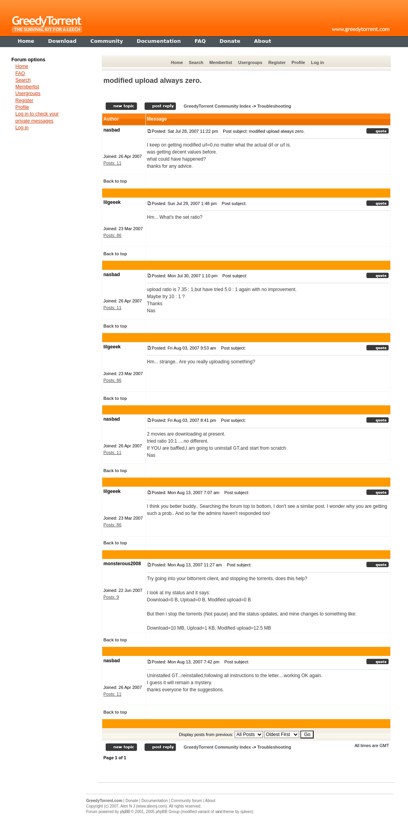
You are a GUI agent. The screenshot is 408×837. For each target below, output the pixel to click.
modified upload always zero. (152, 80)
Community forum (186, 801)
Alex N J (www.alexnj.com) (143, 806)
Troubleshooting (274, 106)
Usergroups (250, 62)
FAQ (20, 73)
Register (277, 62)
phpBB (125, 812)
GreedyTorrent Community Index (217, 106)
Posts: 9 (111, 597)
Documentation (155, 801)
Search (196, 62)
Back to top (115, 181)
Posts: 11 (112, 163)
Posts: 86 (112, 235)
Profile (298, 62)
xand (218, 812)
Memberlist (220, 62)
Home (177, 62)
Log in (317, 62)
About (210, 801)
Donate (131, 801)
